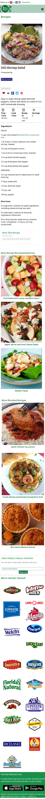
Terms (16, 796)
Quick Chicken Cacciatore (23, 447)
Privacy (23, 796)
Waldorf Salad (21, 391)
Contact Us (32, 796)
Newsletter (26, 2)
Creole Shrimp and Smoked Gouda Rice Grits (23, 497)
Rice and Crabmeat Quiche (23, 547)
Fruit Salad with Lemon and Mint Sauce (21, 298)
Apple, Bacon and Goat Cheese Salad (21, 344)
